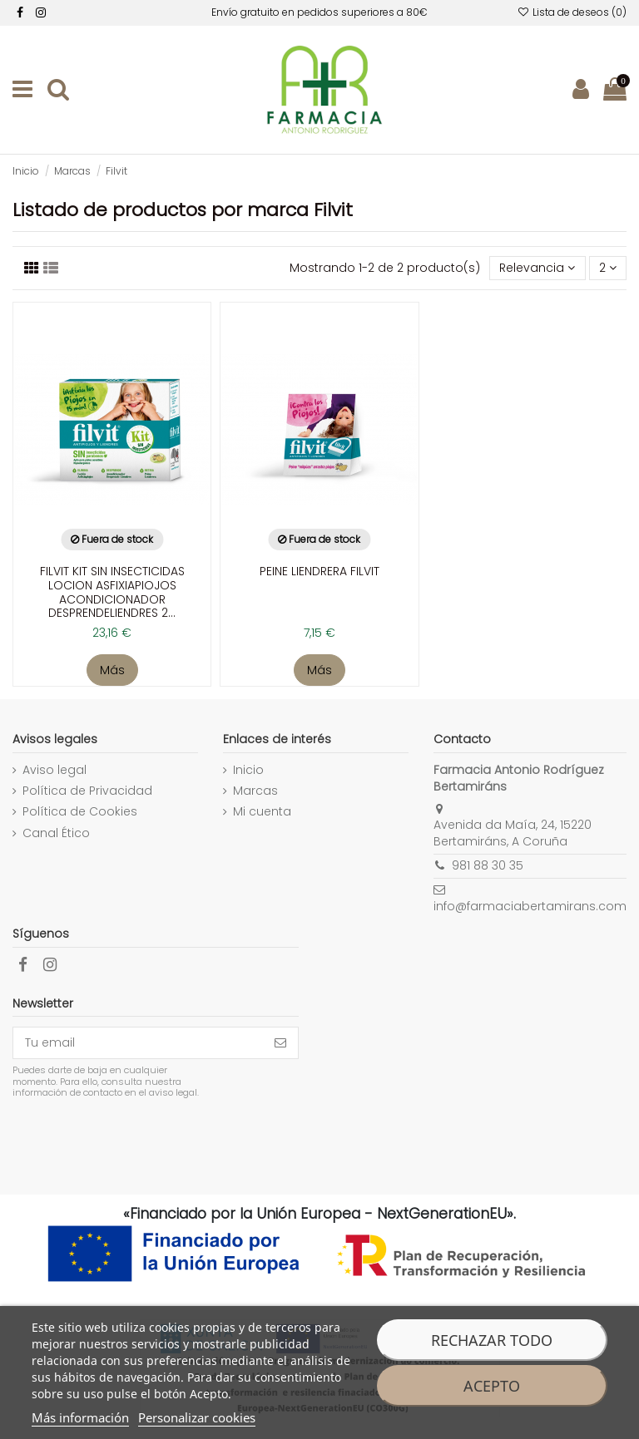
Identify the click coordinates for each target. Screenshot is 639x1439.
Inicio (248, 770)
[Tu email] (138, 1043)
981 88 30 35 (487, 865)
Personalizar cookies (196, 1417)
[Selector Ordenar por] (537, 268)
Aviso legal (54, 770)
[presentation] (151, 1140)
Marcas (255, 791)
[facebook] (19, 12)
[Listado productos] (31, 268)
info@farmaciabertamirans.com (530, 906)
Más (112, 670)
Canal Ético (56, 833)
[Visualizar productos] (50, 268)
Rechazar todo (491, 1340)
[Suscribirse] (280, 1043)
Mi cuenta (262, 812)
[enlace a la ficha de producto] (112, 478)
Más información (80, 1417)
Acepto (491, 1386)
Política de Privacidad (87, 791)
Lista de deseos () (572, 12)
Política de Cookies (79, 812)
